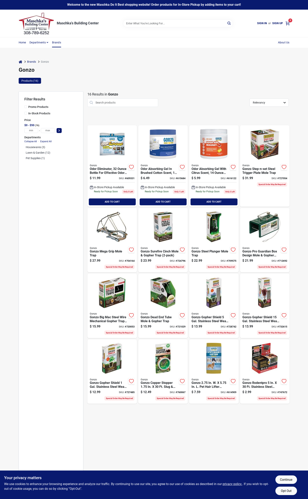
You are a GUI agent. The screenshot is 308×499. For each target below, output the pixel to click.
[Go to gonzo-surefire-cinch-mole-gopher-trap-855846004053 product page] (163, 240)
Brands (56, 42)
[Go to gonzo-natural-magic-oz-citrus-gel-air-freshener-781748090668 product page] (214, 166)
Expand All (46, 141)
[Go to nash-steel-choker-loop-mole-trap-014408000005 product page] (112, 240)
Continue (286, 480)
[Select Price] (59, 130)
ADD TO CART (112, 201)
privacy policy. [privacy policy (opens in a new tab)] (232, 484)
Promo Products (38, 107)
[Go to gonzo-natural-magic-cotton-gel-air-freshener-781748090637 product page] (163, 166)
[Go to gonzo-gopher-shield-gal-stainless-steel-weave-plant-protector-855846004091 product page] (265, 306)
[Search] (229, 23)
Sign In (262, 23)
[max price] (48, 130)
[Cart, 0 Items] (288, 23)
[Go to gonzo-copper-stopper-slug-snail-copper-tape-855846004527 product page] (163, 371)
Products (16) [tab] (29, 80)
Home (22, 42)
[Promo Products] (25, 106)
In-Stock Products (39, 113)
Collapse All (30, 141)
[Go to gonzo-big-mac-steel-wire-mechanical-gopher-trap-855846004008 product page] (112, 306)
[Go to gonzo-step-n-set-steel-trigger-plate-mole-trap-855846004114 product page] (265, 166)
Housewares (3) (35, 147)
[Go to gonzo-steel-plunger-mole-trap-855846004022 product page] (214, 240)
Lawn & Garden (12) (38, 152)
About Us (284, 42)
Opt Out (286, 491)
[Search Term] (178, 23)
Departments (37, 42)
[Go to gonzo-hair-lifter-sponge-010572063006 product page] (214, 371)
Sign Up (277, 23)
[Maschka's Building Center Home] (36, 23)
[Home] (20, 62)
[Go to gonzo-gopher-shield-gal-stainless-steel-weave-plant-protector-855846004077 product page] (112, 371)
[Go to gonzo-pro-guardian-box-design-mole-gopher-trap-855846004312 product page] (265, 240)
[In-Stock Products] (25, 113)
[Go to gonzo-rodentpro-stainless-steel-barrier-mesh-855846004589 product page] (265, 371)
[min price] (31, 130)
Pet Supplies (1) (35, 158)
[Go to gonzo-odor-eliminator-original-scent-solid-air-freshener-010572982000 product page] (112, 166)
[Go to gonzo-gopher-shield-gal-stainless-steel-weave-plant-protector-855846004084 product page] (214, 306)
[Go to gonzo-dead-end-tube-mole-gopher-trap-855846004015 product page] (163, 306)
